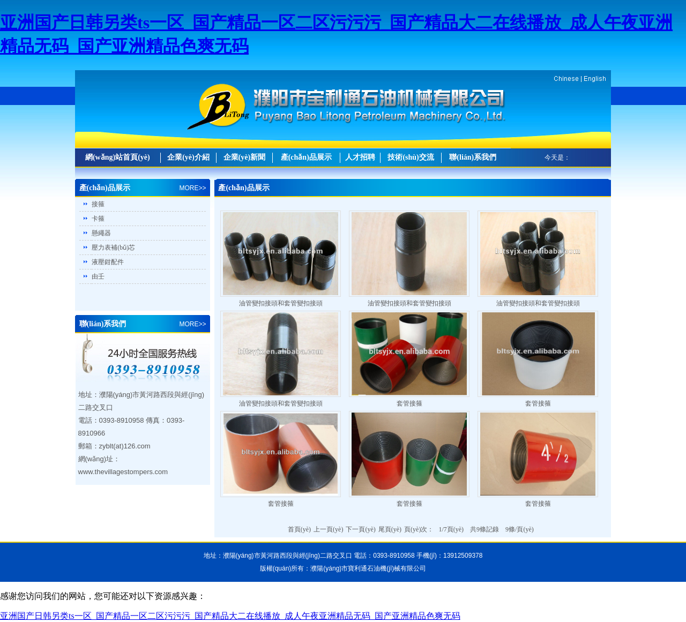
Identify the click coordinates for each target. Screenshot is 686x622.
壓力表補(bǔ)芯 (113, 247)
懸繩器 (101, 233)
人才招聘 (360, 157)
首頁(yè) (299, 529)
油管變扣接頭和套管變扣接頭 (281, 303)
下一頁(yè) (360, 529)
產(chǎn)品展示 (306, 157)
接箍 (98, 204)
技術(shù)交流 (410, 157)
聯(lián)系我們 (472, 157)
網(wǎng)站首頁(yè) (117, 157)
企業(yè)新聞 (244, 157)
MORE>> (192, 188)
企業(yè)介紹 (188, 157)
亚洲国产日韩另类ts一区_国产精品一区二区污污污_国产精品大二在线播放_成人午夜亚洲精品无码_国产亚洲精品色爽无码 (230, 615)
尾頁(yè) (389, 529)
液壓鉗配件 (108, 262)
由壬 (98, 276)
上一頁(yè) (328, 529)
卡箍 (98, 218)
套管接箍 (409, 403)
